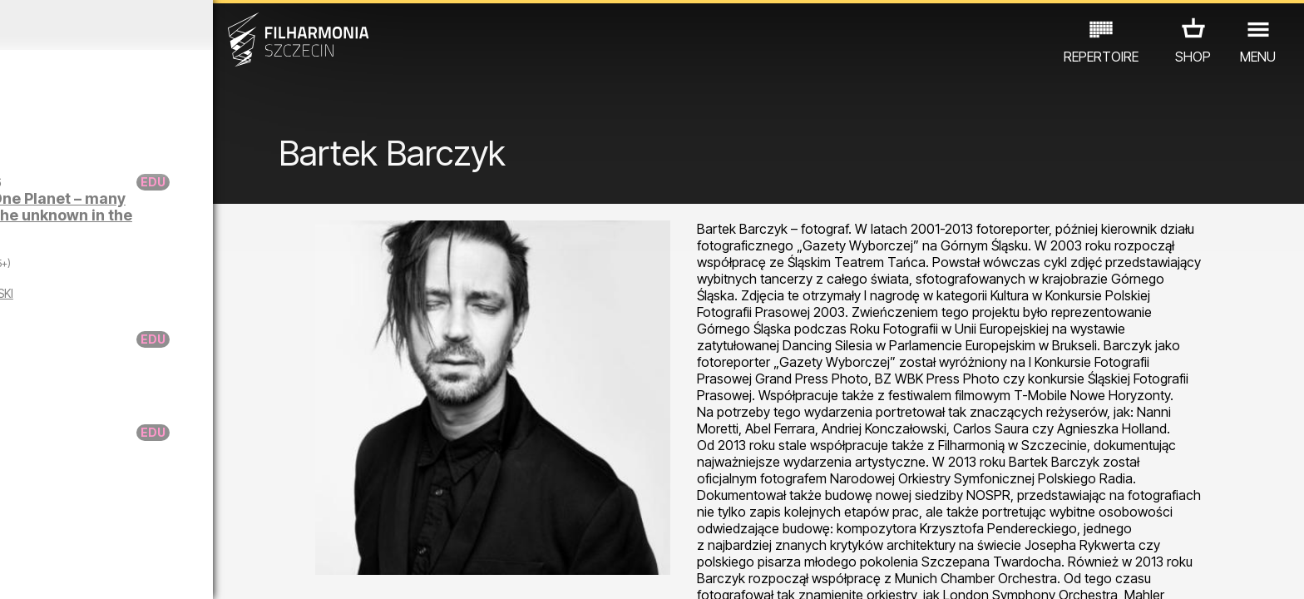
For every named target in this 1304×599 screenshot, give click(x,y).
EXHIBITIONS (201, 526)
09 (231, 570)
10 (257, 570)
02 (46, 570)
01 (20, 570)
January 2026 (169, 25)
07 (178, 570)
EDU (129, 526)
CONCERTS (63, 526)
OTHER (280, 526)
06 (152, 570)
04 (99, 570)
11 (284, 570)
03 (73, 570)
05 (126, 570)
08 (205, 570)
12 (310, 570)
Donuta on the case (177, 432)
